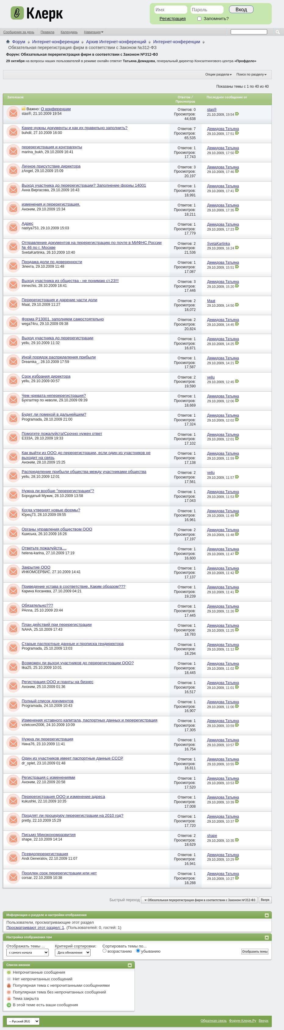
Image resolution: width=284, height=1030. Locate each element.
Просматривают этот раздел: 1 (35, 927)
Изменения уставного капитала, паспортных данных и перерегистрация (89, 720)
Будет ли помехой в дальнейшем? (54, 414)
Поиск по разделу (250, 74)
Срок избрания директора (46, 376)
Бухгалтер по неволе (39, 400)
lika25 (26, 667)
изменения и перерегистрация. (51, 204)
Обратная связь (214, 1020)
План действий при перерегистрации (57, 624)
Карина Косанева (36, 591)
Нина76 (28, 744)
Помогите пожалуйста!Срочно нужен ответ (62, 433)
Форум (18, 41)
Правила (47, 32)
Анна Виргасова (35, 190)
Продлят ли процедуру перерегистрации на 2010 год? (72, 815)
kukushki (29, 801)
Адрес (27, 223)
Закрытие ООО (36, 567)
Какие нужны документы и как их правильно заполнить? (75, 127)
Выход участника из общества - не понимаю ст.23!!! (70, 280)
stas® (26, 113)
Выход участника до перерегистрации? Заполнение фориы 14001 (84, 185)
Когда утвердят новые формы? (51, 510)
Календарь (69, 32)
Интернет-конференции (55, 41)
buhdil (26, 133)
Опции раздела (217, 74)
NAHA (27, 629)
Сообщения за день (18, 32)
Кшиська (29, 534)
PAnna (27, 610)
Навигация (92, 32)
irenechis (29, 286)
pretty (26, 820)
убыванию (148, 951)
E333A (27, 438)
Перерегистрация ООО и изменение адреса (63, 796)
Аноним (28, 209)
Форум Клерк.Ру (242, 1020)
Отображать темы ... (25, 946)
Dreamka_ (30, 362)
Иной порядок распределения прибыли (59, 357)
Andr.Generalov (34, 858)
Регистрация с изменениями (48, 777)
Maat (26, 304)
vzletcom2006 (33, 725)
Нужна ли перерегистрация (47, 739)
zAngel (27, 171)
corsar (27, 878)
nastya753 (30, 228)
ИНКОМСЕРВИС (36, 572)
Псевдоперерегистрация (45, 854)
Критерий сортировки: (75, 946)
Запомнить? (213, 18)
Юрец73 (29, 515)
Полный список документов (48, 701)
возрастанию (117, 951)
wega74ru (30, 324)
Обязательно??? (37, 605)
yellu (25, 343)
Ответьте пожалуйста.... (44, 548)
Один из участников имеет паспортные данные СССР (72, 758)
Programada (32, 419)
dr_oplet (28, 763)
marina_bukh (32, 152)
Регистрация (173, 18)
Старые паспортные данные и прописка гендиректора (73, 643)
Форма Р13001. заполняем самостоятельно (63, 319)
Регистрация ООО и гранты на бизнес (57, 681)
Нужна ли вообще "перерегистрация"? (58, 491)
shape (27, 839)
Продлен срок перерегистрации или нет (59, 873)
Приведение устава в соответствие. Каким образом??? (73, 586)
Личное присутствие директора (51, 166)
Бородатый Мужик (37, 496)
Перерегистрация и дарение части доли (59, 300)
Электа (28, 266)
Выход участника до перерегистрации (57, 338)
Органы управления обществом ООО (57, 529)
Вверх (265, 900)
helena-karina (33, 553)
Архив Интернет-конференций (116, 41)
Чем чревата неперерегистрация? (54, 395)
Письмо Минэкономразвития (49, 834)
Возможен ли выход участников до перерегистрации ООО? (78, 663)
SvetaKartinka (33, 252)
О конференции (56, 109)
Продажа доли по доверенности (52, 261)
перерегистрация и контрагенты (52, 147)
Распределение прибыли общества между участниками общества (84, 471)
